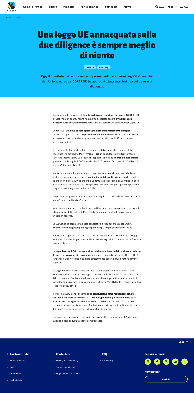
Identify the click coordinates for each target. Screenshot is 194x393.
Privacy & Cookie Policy (67, 360)
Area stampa (108, 360)
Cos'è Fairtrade (33, 7)
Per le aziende (89, 7)
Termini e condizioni (65, 367)
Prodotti (68, 7)
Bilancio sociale (17, 360)
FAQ (104, 353)
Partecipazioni (17, 380)
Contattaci (63, 353)
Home (8, 17)
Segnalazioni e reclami (67, 373)
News (127, 7)
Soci (12, 367)
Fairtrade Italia (19, 353)
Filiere (53, 7)
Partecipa (111, 7)
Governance (15, 373)
